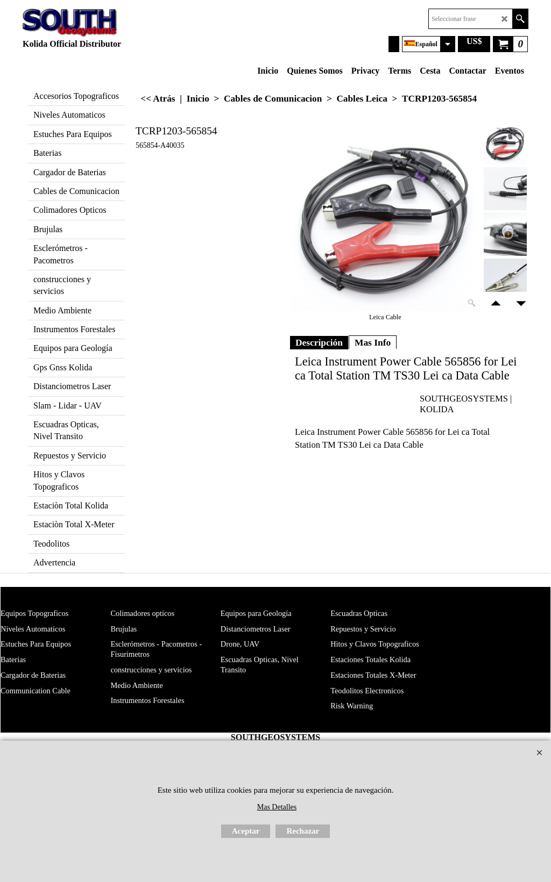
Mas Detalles (276, 807)
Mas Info (373, 342)
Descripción (319, 342)
